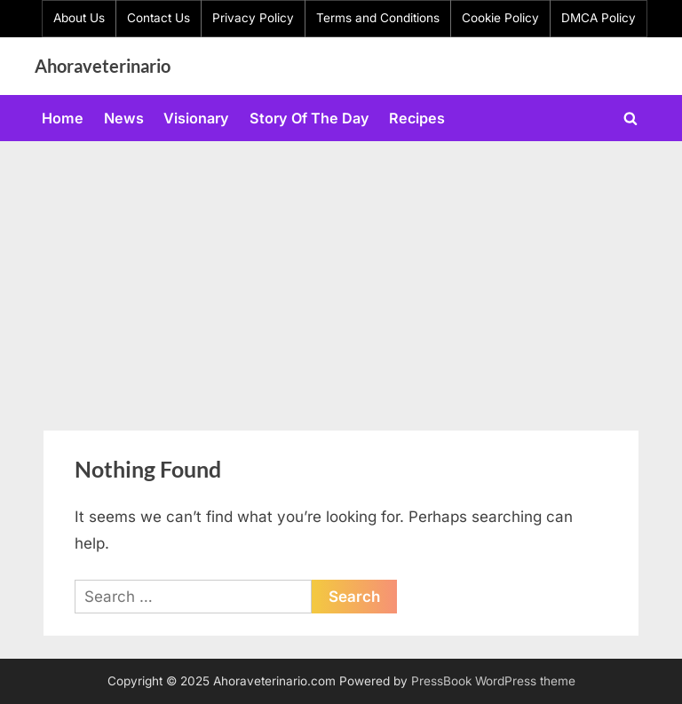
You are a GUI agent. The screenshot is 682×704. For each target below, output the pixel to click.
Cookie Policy (500, 18)
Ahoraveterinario (102, 65)
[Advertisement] (341, 274)
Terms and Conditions (378, 18)
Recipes (417, 118)
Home (62, 118)
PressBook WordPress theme (493, 681)
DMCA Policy (598, 18)
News (124, 118)
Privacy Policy (253, 18)
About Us (79, 18)
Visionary (196, 118)
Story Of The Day (309, 118)
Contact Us (158, 18)
